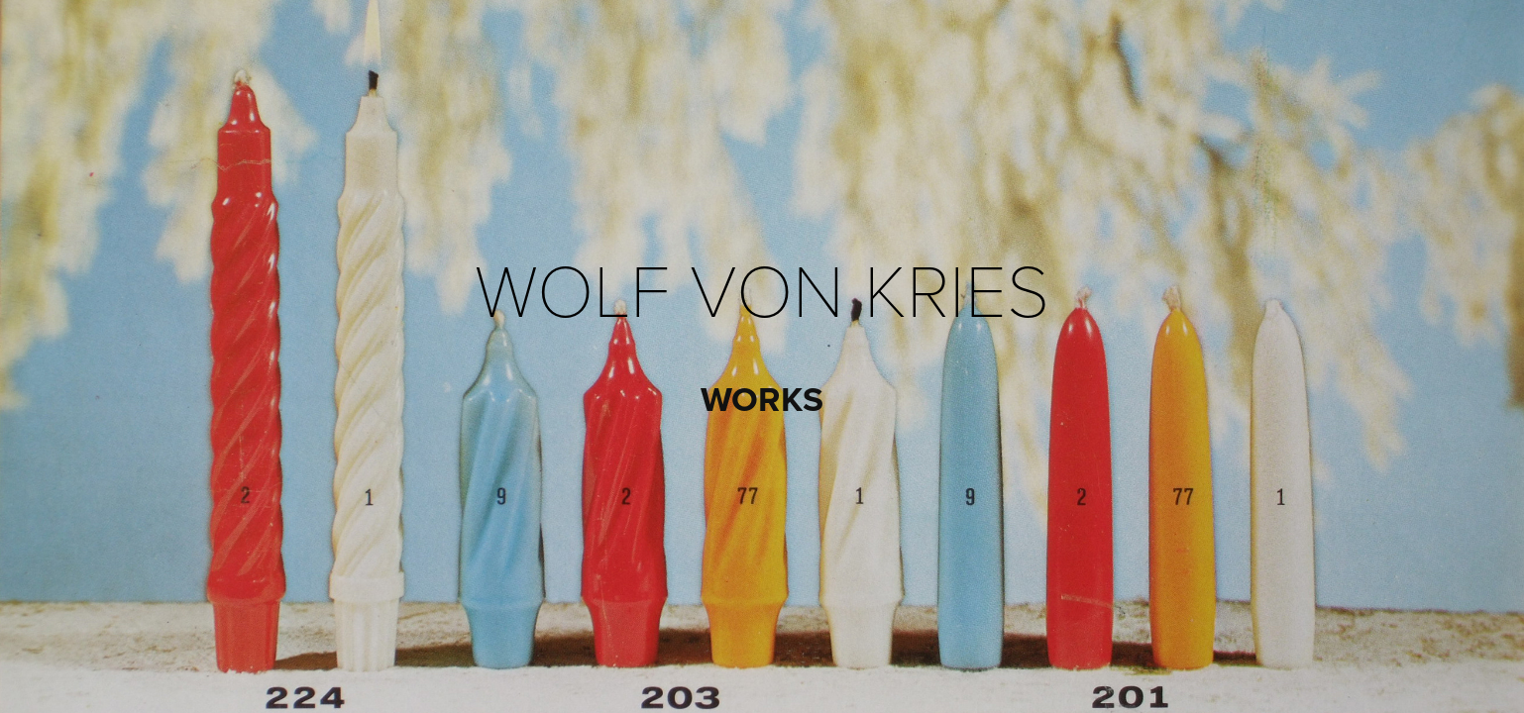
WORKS (762, 399)
